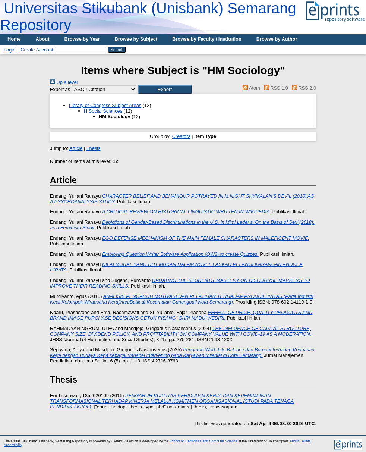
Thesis (93, 148)
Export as (60, 89)
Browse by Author (276, 39)
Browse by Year (82, 39)
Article (76, 148)
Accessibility (13, 445)
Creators (181, 136)
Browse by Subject (136, 39)
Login (9, 50)
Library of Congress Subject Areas (105, 105)
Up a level (64, 82)
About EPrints (300, 441)
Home (14, 39)
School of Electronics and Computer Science (203, 441)
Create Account (36, 50)
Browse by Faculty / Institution (207, 39)
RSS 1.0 (274, 88)
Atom (250, 88)
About (43, 39)
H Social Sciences (103, 111)
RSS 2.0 (302, 88)
